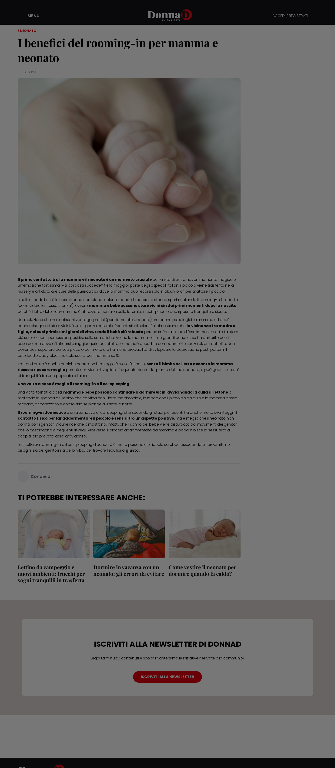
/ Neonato (27, 30)
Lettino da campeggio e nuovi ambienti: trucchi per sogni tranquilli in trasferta (51, 573)
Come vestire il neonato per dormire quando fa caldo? (202, 570)
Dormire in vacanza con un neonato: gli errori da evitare (128, 570)
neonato (191, 369)
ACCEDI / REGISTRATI (290, 15)
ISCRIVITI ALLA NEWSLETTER (167, 676)
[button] (30, 16)
